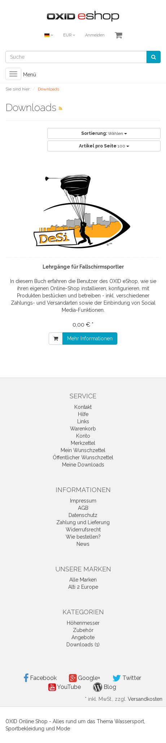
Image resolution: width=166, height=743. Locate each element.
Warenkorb (83, 429)
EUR (69, 35)
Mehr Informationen (90, 338)
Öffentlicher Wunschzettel (83, 457)
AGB (83, 508)
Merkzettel (83, 443)
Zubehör (83, 630)
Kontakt (83, 407)
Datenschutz (83, 515)
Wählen (104, 133)
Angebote (83, 637)
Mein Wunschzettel (83, 450)
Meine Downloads (83, 465)
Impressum (83, 501)
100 (104, 146)
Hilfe (83, 414)
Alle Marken (83, 580)
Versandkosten (145, 699)
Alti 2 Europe (83, 587)
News (83, 544)
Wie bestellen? (83, 537)
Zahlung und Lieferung (83, 522)
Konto (83, 436)
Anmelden (95, 35)
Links (83, 421)
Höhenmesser (83, 623)
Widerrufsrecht (83, 529)
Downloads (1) (83, 644)
